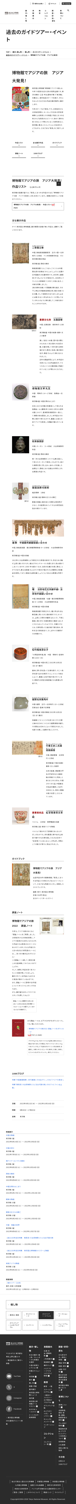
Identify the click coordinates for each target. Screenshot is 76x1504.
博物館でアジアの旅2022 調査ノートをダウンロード (46, 1030)
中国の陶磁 (10, 1135)
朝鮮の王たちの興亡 (13, 1212)
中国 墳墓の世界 (13, 1225)
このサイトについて (33, 1492)
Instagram (14, 1398)
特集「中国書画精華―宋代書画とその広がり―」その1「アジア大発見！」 (38, 1080)
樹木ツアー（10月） (14, 1283)
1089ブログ (38, 153)
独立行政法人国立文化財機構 (23, 1481)
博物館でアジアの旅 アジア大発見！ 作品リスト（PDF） (38, 206)
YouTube (13, 1376)
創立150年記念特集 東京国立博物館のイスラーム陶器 (28, 1251)
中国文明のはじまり (13, 1186)
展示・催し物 (26, 16)
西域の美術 (10, 1174)
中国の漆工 (10, 1148)
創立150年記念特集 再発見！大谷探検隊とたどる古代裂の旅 (30, 1238)
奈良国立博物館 (58, 1481)
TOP (8, 52)
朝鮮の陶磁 (10, 1199)
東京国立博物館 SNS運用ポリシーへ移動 (14, 1421)
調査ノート (19, 153)
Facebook (13, 1409)
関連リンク (47, 1492)
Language (66, 3)
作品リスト (19, 143)
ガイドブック (57, 143)
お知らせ (62, 1461)
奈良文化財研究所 (21, 1489)
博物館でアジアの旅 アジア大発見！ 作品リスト (38, 183)
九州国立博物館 (21, 1485)
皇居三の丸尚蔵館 (37, 1485)
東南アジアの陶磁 (12, 1263)
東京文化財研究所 (54, 1485)
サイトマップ (59, 1492)
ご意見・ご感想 (17, 1492)
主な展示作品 (38, 143)
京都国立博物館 (43, 1481)
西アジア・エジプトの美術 (15, 1161)
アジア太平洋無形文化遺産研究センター (46, 1489)
